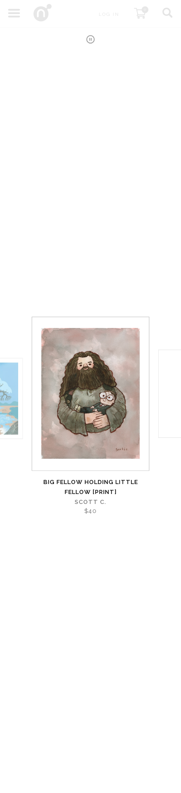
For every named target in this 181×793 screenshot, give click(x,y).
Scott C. (90, 502)
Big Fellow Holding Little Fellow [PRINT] (90, 487)
